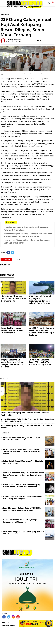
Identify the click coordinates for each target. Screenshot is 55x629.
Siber (12, 626)
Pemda (7, 14)
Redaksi (5, 626)
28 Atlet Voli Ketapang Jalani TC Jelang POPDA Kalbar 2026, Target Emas (40, 362)
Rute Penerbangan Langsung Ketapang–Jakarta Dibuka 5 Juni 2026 (23, 532)
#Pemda (16, 259)
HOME (2, 14)
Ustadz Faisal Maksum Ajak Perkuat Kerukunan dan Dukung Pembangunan (23, 497)
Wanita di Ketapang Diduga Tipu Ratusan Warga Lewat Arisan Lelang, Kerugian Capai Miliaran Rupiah (23, 475)
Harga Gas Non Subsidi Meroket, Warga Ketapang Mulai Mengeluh (12, 330)
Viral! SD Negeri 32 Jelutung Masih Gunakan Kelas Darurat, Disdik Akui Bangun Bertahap (41, 331)
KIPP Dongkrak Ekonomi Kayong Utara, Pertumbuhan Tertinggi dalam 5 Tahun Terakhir (40, 299)
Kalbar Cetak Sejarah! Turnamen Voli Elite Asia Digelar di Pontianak (23, 462)
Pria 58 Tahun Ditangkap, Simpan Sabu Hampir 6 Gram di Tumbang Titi (13, 298)
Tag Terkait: (6, 259)
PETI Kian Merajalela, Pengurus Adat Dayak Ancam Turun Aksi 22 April (21, 438)
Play (49, 623)
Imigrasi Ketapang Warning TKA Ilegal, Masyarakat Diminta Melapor (26, 426)
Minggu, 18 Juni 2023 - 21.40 (13, 41)
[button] (53, 1)
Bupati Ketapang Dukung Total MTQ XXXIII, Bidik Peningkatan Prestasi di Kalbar (22, 509)
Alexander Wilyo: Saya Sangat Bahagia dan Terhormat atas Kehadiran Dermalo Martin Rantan (28, 235)
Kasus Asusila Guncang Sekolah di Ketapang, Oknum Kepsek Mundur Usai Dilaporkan (22, 485)
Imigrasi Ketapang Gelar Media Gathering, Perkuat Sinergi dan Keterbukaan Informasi (12, 363)
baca (39, 40)
